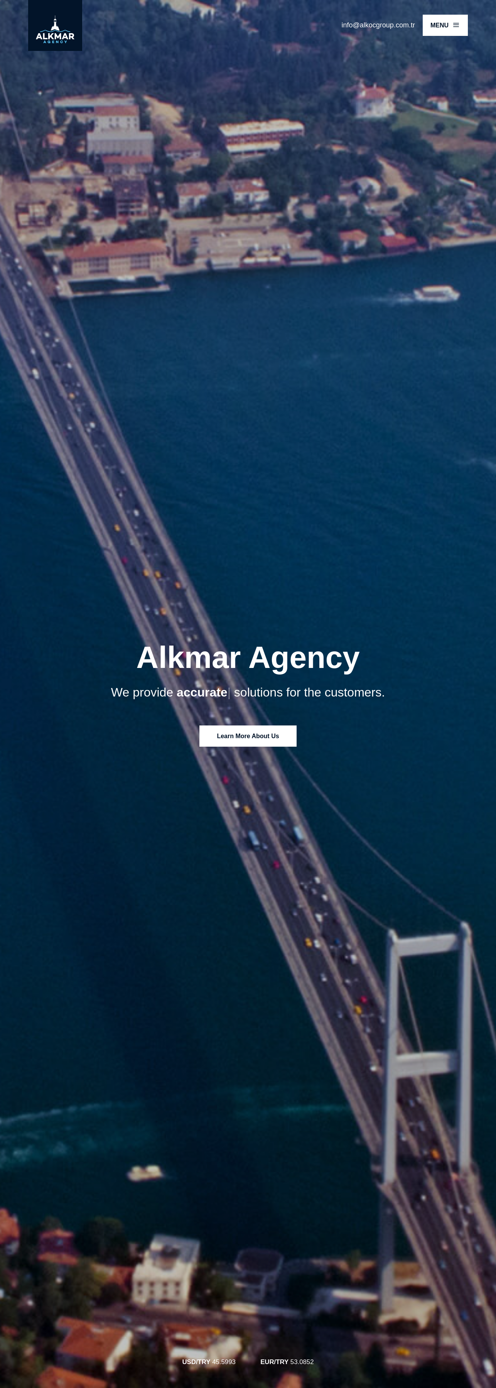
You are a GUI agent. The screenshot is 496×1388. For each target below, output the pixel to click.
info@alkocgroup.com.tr (378, 25)
